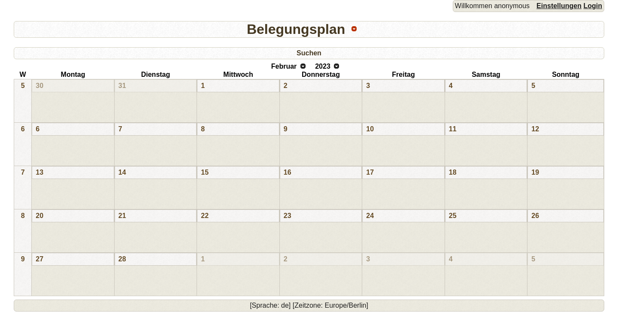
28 (122, 259)
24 (370, 215)
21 (122, 215)
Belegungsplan (296, 29)
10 (370, 129)
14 (122, 172)
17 (370, 172)
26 (535, 215)
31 (122, 85)
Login (592, 5)
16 (287, 172)
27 (39, 259)
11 (453, 129)
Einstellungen (559, 5)
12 (535, 129)
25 (453, 215)
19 (535, 172)
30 (39, 85)
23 (287, 215)
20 (39, 215)
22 (205, 215)
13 (39, 172)
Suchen (309, 53)
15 (205, 172)
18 (453, 172)
